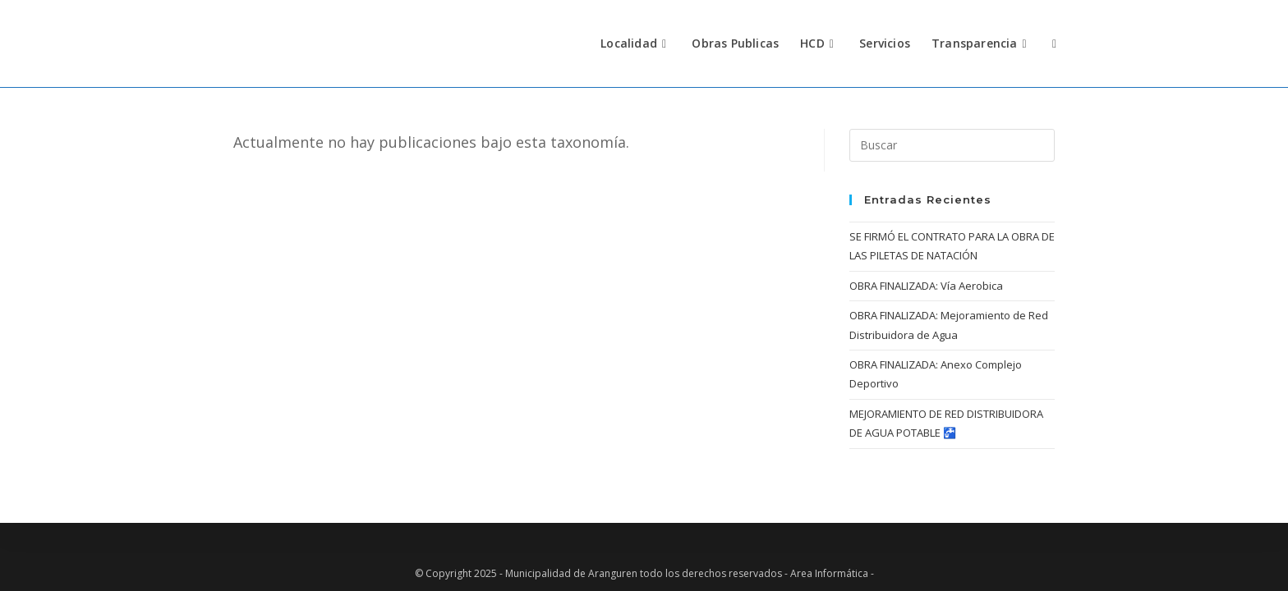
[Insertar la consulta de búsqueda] (952, 145)
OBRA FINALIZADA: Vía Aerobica (926, 285)
